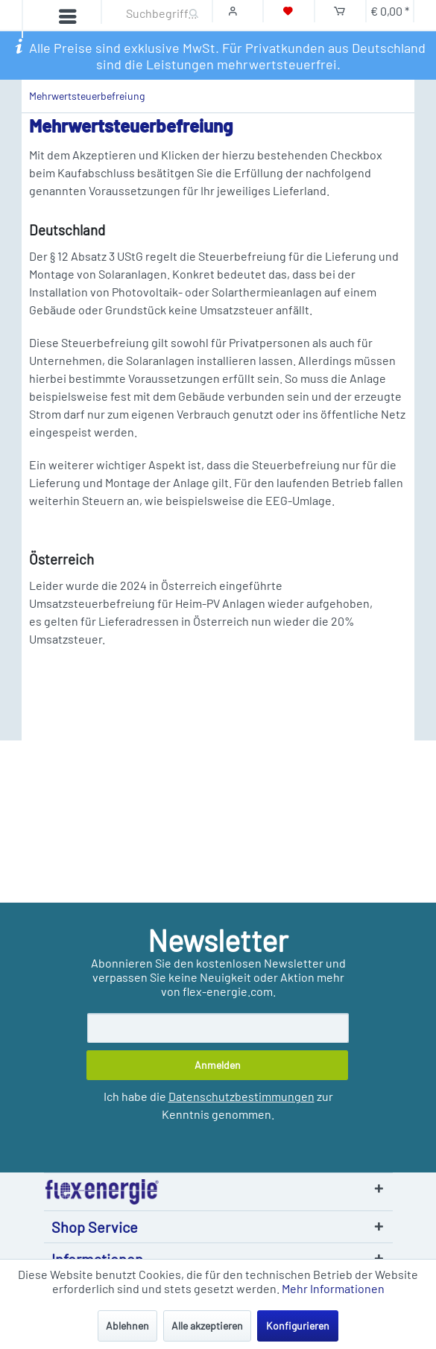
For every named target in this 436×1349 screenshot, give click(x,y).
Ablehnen (127, 1325)
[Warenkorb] (339, 11)
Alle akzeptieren (207, 1325)
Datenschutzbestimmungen (241, 1096)
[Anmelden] (217, 1065)
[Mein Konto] (236, 10)
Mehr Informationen (333, 1288)
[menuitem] (46, 19)
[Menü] (53, 19)
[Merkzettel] (288, 11)
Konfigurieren (297, 1325)
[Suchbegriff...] (153, 13)
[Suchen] (193, 11)
